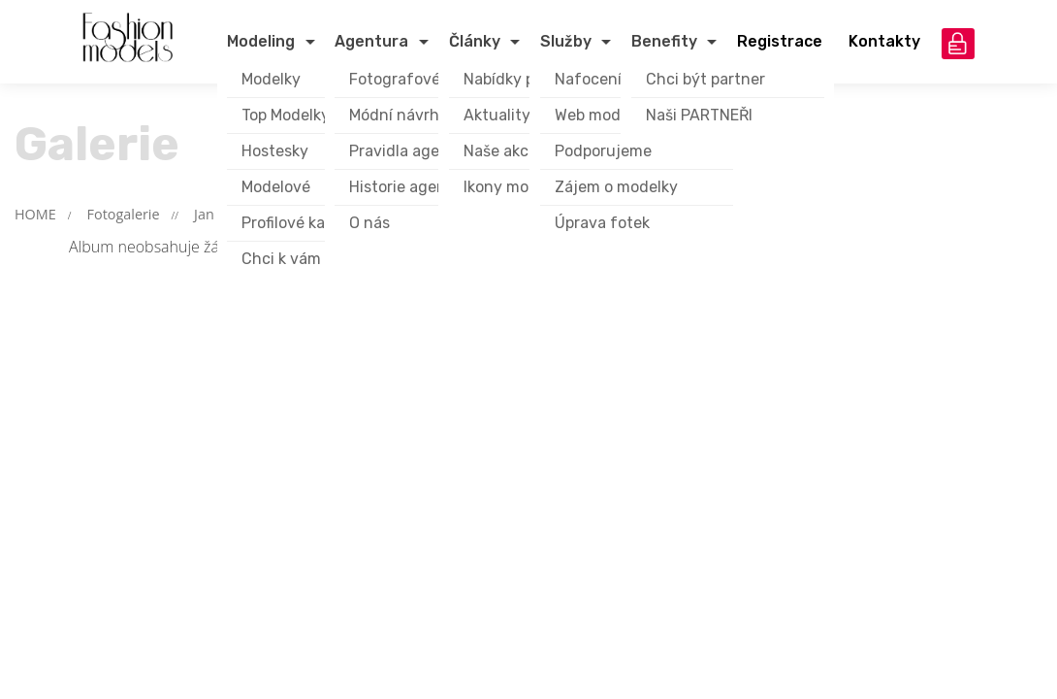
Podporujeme (603, 151)
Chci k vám (281, 259)
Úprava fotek (602, 223)
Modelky (271, 79)
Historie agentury (413, 187)
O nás (369, 223)
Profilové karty (293, 223)
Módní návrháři (403, 115)
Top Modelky (285, 115)
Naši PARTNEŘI (699, 115)
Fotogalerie (123, 214)
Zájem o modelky (616, 187)
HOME (35, 214)
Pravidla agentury (414, 151)
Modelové (275, 187)
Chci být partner (705, 79)
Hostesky (274, 151)
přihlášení (958, 43)
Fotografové (394, 79)
